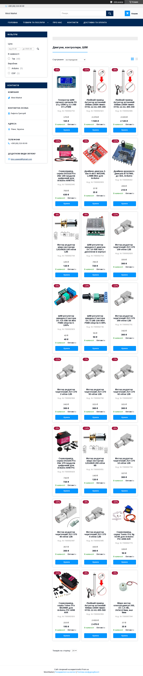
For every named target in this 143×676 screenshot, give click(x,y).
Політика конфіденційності (88, 672)
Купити (67, 130)
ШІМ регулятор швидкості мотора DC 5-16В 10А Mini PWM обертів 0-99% (95, 319)
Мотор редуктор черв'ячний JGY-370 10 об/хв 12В (124, 460)
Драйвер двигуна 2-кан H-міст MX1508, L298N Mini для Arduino (95, 174)
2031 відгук (118, 2)
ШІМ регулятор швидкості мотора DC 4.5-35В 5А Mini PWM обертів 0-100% (66, 320)
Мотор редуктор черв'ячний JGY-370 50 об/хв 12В (95, 391)
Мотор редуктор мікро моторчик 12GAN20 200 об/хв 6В (95, 462)
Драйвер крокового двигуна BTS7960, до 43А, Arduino (124, 173)
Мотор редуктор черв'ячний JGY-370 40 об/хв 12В (66, 534)
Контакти (72, 22)
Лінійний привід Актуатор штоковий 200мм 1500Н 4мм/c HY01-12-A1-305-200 (95, 103)
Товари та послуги (34, 22)
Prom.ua (85, 669)
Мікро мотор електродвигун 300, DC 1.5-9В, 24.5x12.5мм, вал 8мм (124, 608)
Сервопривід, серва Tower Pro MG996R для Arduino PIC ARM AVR (66, 608)
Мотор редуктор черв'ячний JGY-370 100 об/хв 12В (124, 247)
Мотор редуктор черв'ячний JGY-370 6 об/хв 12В (95, 534)
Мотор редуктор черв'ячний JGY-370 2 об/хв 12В (66, 391)
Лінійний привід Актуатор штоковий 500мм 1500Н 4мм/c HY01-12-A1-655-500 (95, 606)
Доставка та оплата (95, 22)
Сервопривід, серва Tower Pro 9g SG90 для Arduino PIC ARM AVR (124, 535)
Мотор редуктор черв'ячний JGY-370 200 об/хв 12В (124, 318)
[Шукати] (109, 13)
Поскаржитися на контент (65, 672)
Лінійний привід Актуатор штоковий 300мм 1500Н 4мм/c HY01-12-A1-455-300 (124, 103)
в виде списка (136, 60)
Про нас (57, 22)
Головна (13, 22)
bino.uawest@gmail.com (21, 159)
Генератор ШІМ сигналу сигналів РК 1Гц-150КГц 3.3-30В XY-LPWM (66, 103)
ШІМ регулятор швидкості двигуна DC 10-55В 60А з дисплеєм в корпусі (95, 248)
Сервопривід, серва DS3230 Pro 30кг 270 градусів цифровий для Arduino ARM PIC (66, 463)
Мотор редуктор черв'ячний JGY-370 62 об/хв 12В (124, 391)
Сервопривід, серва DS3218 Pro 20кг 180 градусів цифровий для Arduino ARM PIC (66, 176)
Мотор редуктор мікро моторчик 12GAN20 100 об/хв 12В (66, 248)
